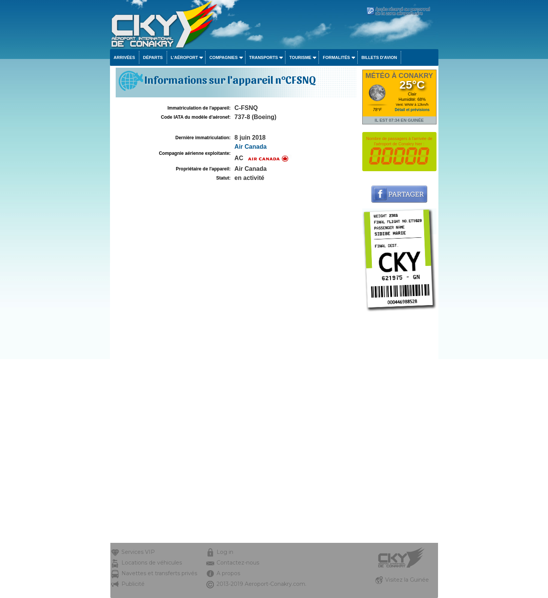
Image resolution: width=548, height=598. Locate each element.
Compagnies (223, 57)
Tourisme (300, 57)
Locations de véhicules (151, 562)
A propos (228, 573)
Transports (263, 57)
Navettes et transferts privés (159, 573)
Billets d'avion (379, 57)
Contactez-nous (238, 562)
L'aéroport (184, 57)
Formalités (336, 57)
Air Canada (250, 146)
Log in (225, 552)
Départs (153, 57)
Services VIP (138, 552)
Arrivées (124, 57)
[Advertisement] (399, 429)
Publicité (133, 584)
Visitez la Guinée (407, 579)
